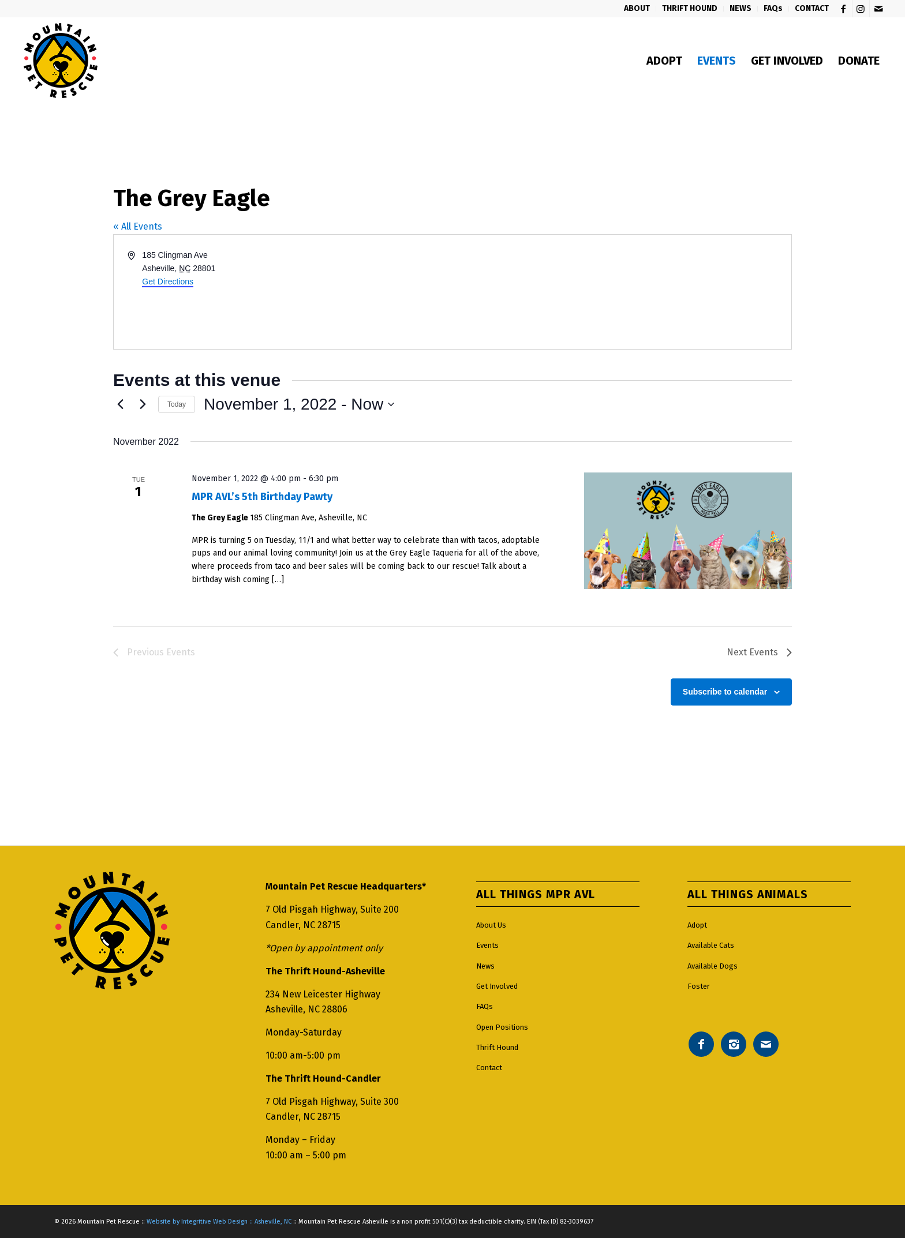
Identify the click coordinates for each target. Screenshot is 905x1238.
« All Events (137, 226)
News (485, 966)
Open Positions (502, 1027)
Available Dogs (712, 966)
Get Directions (167, 281)
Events (487, 945)
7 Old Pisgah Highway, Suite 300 (332, 1101)
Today (176, 404)
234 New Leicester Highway (322, 994)
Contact (489, 1067)
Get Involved (497, 986)
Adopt (697, 925)
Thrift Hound (497, 1047)
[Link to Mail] (878, 8)
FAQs (484, 1006)
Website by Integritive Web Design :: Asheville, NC (219, 1221)
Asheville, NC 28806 (306, 1009)
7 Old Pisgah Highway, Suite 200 (332, 909)
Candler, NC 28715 (303, 925)
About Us (491, 925)
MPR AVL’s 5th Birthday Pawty (262, 496)
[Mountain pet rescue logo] (60, 60)
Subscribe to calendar (725, 691)
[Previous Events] (120, 404)
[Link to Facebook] (843, 8)
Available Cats (710, 945)
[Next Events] (142, 404)
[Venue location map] (621, 292)
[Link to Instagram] (860, 8)
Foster (698, 986)
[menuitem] (637, 9)
